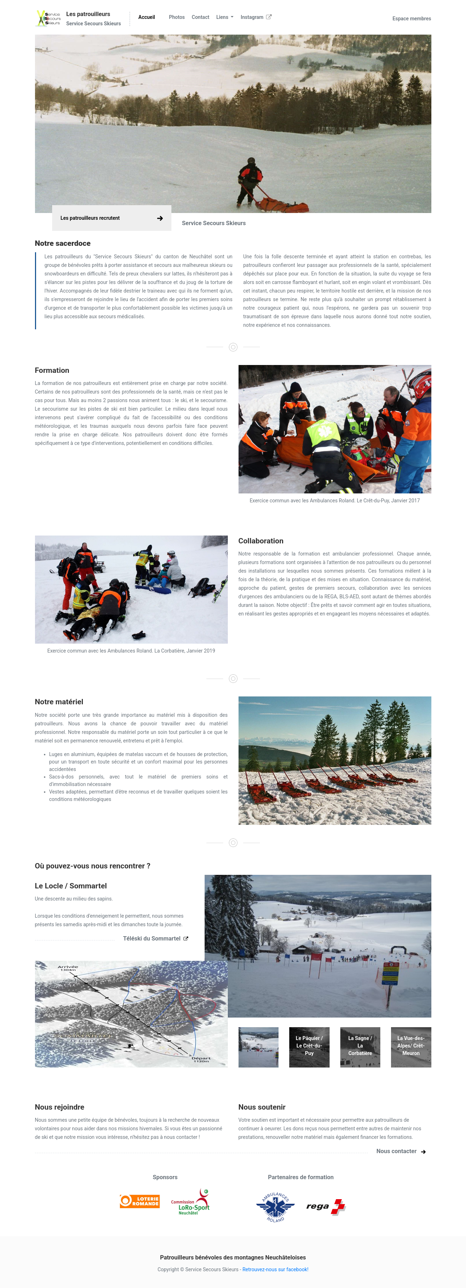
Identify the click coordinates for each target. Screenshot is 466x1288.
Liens (223, 17)
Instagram (256, 17)
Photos (177, 17)
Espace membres (411, 18)
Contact (200, 17)
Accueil (147, 17)
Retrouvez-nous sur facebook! (275, 1269)
